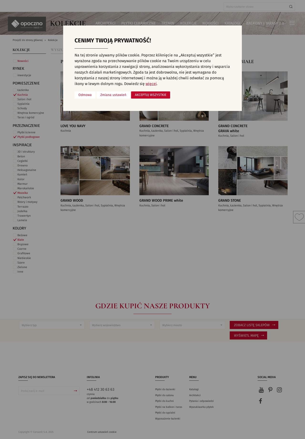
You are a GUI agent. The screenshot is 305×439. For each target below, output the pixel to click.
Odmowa (85, 95)
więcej (151, 84)
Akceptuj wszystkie (150, 95)
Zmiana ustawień (113, 95)
